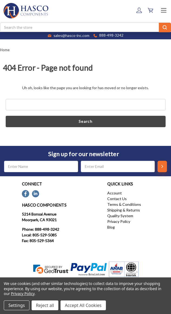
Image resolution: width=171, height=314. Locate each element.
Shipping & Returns (123, 210)
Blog (111, 227)
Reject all (45, 305)
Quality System (120, 215)
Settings (16, 305)
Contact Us (117, 198)
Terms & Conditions (124, 204)
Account (114, 193)
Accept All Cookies (83, 305)
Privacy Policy (118, 221)
